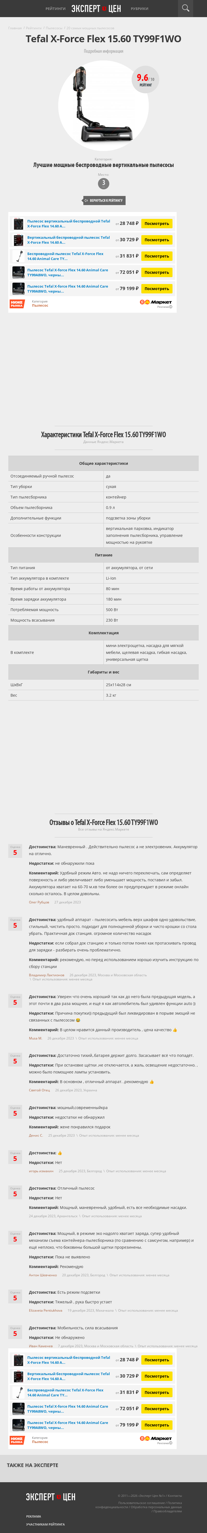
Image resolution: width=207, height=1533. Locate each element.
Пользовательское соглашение (141, 1503)
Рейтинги (56, 8)
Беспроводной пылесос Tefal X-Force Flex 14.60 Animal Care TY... (65, 256)
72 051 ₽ (127, 272)
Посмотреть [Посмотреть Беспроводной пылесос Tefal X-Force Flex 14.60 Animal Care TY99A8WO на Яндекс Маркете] (157, 256)
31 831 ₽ (127, 256)
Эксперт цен (96, 9)
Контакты (175, 1496)
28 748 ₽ (127, 223)
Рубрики (139, 8)
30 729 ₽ (127, 239)
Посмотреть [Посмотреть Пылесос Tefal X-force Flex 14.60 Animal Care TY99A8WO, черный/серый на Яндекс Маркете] (157, 272)
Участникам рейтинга (45, 1524)
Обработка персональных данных (156, 1507)
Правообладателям (167, 1511)
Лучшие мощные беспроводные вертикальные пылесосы (103, 165)
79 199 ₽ (127, 288)
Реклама (33, 1516)
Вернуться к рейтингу (103, 200)
